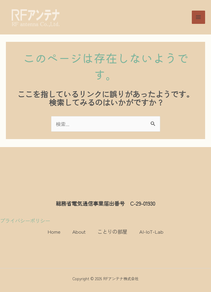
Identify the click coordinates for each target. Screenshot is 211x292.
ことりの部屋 (112, 231)
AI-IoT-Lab (151, 231)
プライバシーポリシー (25, 220)
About (79, 231)
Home (54, 231)
